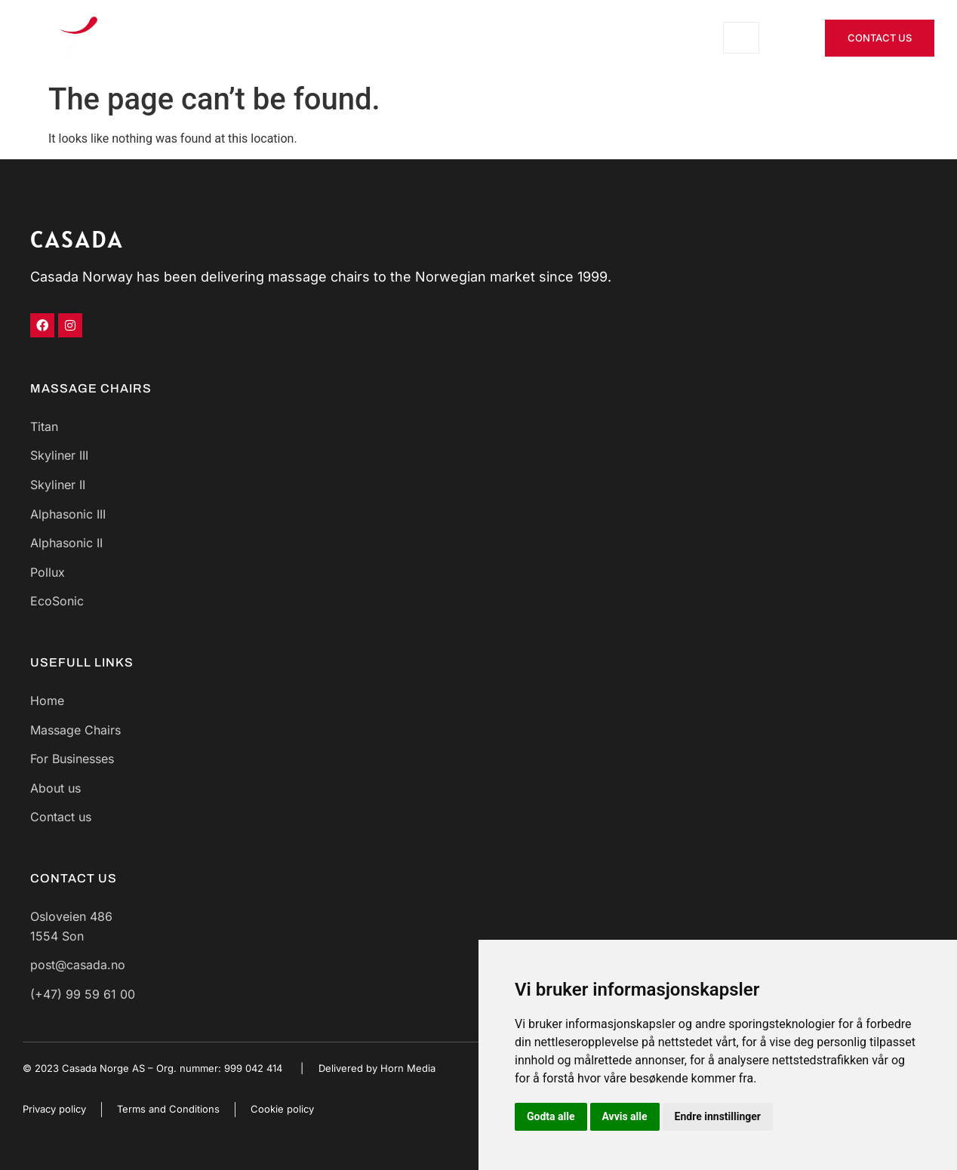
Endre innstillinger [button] (718, 1116)
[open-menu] (741, 38)
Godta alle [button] (551, 1116)
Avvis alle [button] (625, 1116)
